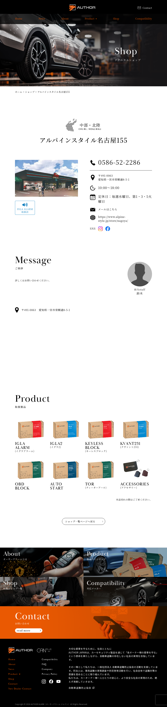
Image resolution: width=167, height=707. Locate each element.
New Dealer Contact (19, 689)
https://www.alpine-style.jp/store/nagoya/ (113, 219)
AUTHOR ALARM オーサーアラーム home (82, 8)
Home (18, 20)
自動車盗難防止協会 (80, 688)
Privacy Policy (50, 674)
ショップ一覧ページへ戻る (80, 521)
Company (47, 669)
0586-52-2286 (119, 162)
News (41, 20)
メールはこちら (107, 209)
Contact (145, 8)
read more (23, 630)
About (64, 20)
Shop (116, 20)
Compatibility (143, 20)
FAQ (44, 664)
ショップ (30, 91)
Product (89, 20)
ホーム (18, 91)
